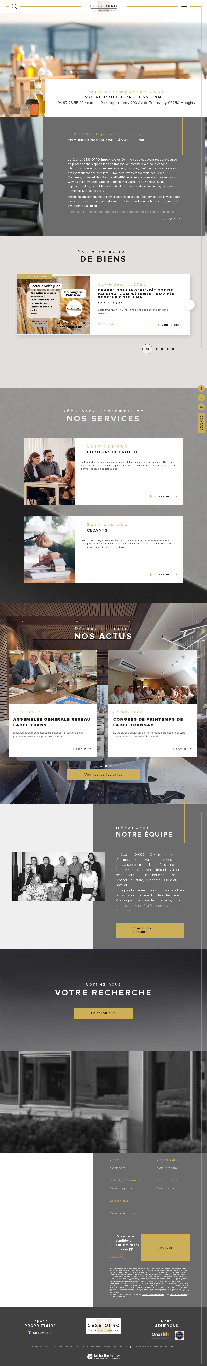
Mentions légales (122, 1347)
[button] (171, 305)
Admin (134, 1347)
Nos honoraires (93, 1347)
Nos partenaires (145, 1347)
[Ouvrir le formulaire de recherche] (14, 6)
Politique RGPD (160, 1347)
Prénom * (169, 1160)
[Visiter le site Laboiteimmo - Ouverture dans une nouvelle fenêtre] (103, 1361)
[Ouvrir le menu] (184, 6)
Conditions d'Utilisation (178, 1295)
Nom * (117, 1160)
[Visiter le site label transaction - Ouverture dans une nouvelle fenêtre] (179, 1335)
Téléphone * (126, 1180)
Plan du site (107, 1347)
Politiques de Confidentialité (153, 1295)
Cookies (173, 1347)
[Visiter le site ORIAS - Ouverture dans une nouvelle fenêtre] (159, 1335)
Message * (123, 1201)
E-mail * (167, 1180)
